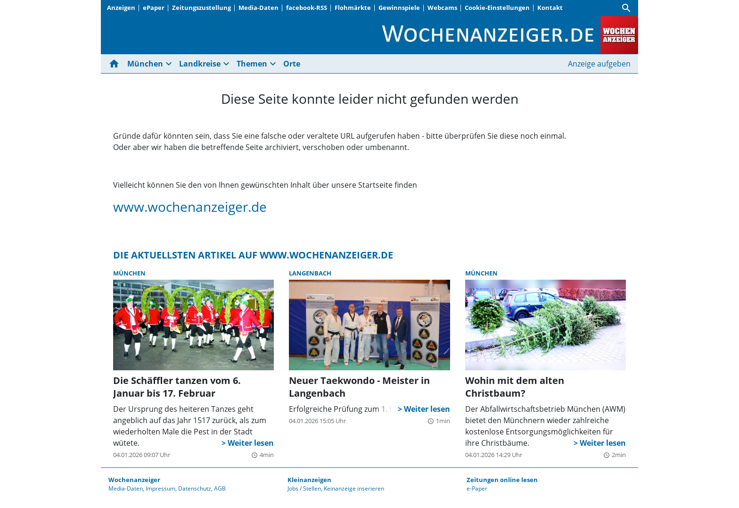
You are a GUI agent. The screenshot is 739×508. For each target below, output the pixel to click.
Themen (252, 63)
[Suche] (626, 8)
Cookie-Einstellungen (497, 7)
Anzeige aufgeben (599, 63)
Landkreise (200, 63)
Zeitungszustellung (201, 7)
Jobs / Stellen (304, 488)
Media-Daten (258, 7)
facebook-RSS (306, 7)
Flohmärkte (353, 7)
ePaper (153, 7)
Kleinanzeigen (309, 479)
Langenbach (310, 273)
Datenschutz (194, 488)
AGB (220, 488)
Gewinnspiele (399, 7)
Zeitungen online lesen (502, 479)
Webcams (442, 7)
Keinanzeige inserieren (354, 488)
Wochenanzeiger (134, 479)
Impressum (160, 488)
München (145, 63)
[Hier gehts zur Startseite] (115, 63)
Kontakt (550, 7)
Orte (291, 63)
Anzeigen (121, 7)
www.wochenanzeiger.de (190, 207)
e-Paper (477, 488)
